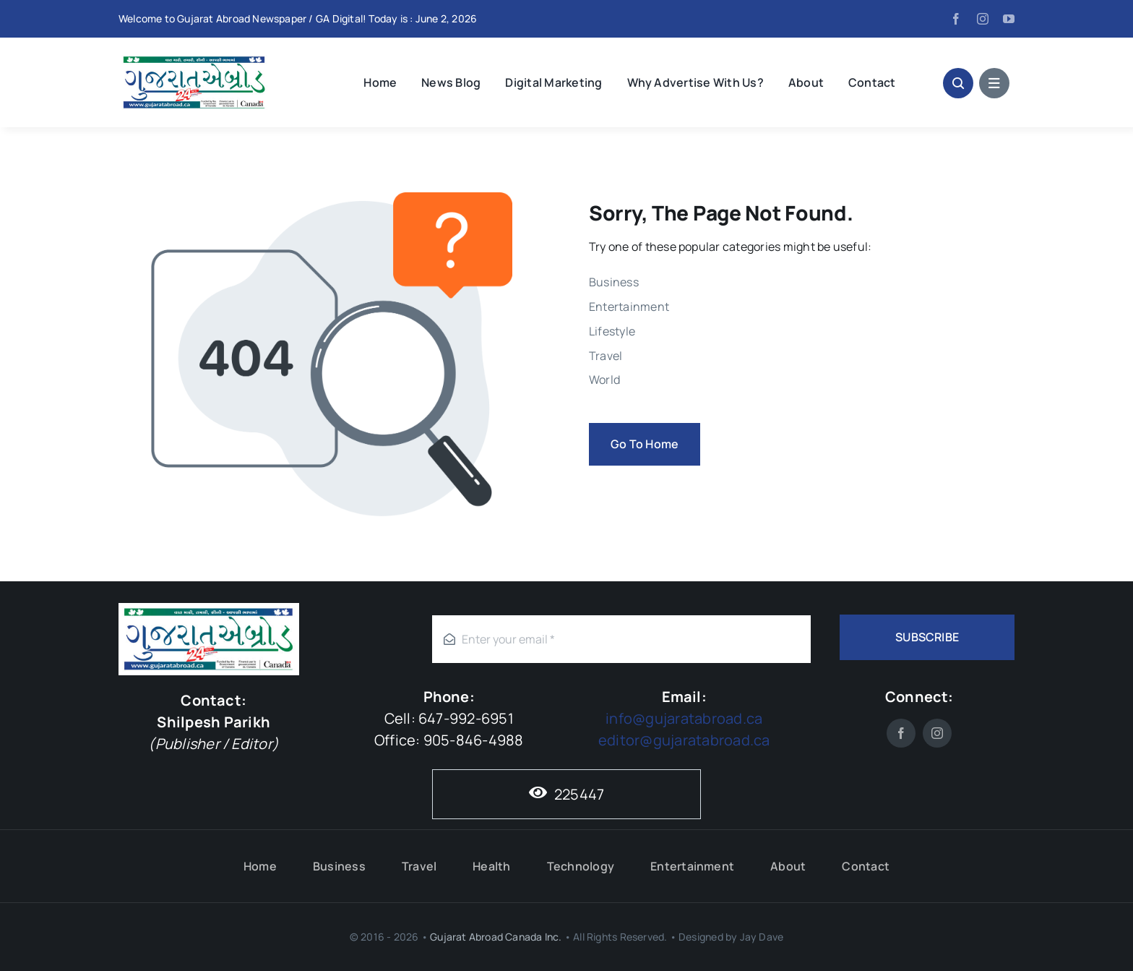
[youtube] (1008, 19)
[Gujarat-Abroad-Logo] (194, 58)
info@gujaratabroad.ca (684, 718)
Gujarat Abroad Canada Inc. (495, 937)
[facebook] (956, 19)
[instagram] (982, 19)
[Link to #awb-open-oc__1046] (958, 83)
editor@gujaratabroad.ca (684, 740)
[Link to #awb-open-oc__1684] (994, 83)
